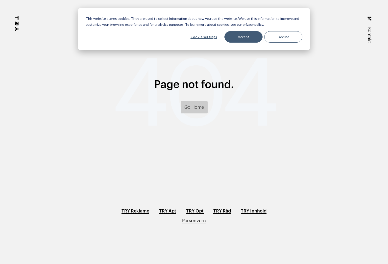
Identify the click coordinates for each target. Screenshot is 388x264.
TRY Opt (195, 211)
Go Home (194, 107)
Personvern (194, 220)
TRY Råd (222, 211)
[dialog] (194, 29)
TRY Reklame (135, 211)
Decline (283, 37)
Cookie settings (204, 37)
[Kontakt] (369, 27)
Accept (243, 37)
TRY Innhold (254, 211)
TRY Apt (167, 211)
